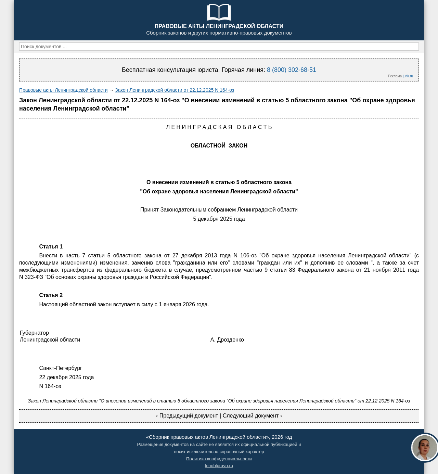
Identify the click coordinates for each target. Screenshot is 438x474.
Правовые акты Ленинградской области (63, 90)
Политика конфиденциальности (219, 458)
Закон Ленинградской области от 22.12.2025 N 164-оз (174, 90)
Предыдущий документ (188, 416)
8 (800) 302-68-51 (291, 69)
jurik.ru (408, 76)
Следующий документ (251, 416)
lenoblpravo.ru (219, 465)
